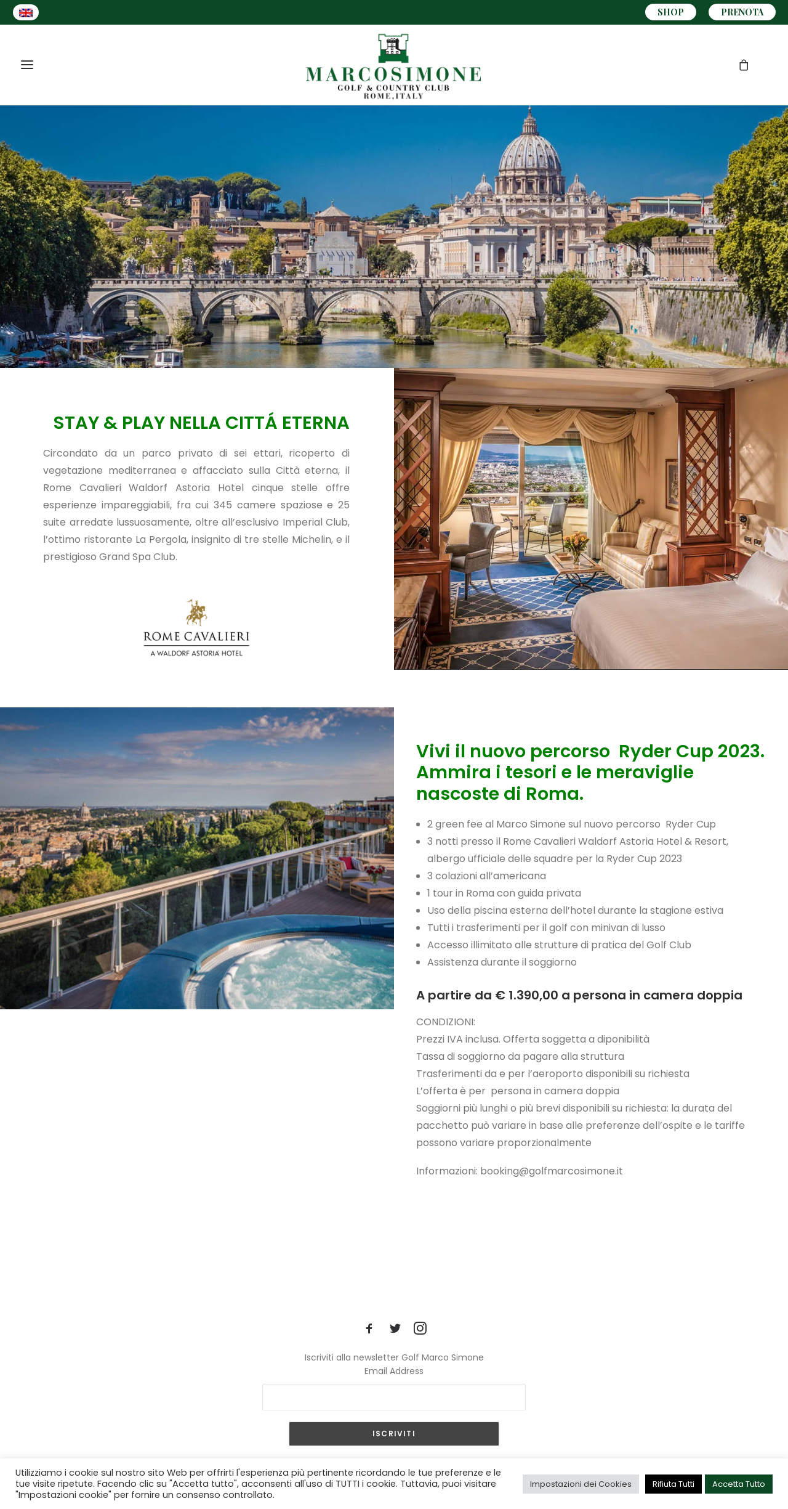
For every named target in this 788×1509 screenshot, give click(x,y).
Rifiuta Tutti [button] (673, 1484)
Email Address (394, 1371)
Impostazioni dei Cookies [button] (581, 1484)
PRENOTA (742, 12)
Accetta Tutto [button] (738, 1484)
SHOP (670, 12)
